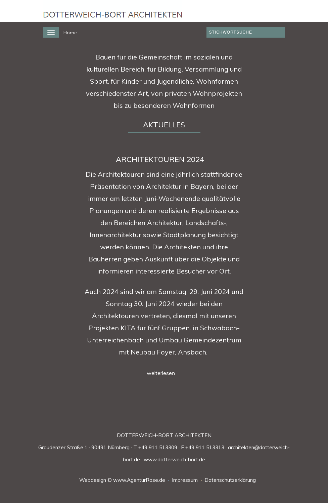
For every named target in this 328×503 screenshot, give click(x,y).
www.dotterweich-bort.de (174, 459)
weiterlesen (161, 373)
